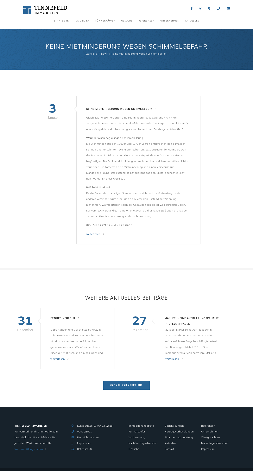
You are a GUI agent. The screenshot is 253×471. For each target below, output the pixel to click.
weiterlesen (93, 234)
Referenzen (146, 20)
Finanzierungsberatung (179, 437)
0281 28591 (84, 432)
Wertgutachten (210, 437)
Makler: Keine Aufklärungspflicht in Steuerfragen (192, 321)
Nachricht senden (88, 437)
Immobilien (82, 20)
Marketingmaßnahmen (214, 443)
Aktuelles (192, 20)
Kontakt (169, 449)
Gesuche (127, 20)
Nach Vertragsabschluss (143, 443)
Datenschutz (84, 449)
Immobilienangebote (141, 426)
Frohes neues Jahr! (65, 318)
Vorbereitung (137, 437)
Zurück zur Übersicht (126, 385)
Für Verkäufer (105, 20)
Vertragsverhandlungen (179, 432)
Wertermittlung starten (29, 449)
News (104, 54)
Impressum (84, 443)
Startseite (61, 20)
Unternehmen (169, 20)
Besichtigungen (174, 426)
